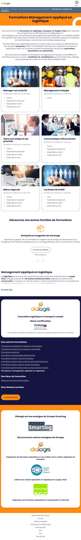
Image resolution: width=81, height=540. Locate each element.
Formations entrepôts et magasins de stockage (21, 346)
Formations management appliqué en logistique (23, 371)
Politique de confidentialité (40, 524)
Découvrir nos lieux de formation (15, 380)
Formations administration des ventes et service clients (24, 368)
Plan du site (40, 536)
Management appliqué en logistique (16, 94)
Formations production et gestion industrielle (20, 349)
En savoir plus (6, 289)
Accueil (14, 9)
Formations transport (10, 352)
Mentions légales (40, 521)
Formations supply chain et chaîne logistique (20, 365)
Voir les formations (40, 250)
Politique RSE (40, 527)
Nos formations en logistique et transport (34, 9)
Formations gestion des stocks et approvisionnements (24, 362)
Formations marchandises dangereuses (18, 355)
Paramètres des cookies (40, 515)
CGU (40, 533)
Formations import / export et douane (17, 358)
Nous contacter (11, 397)
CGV (40, 530)
